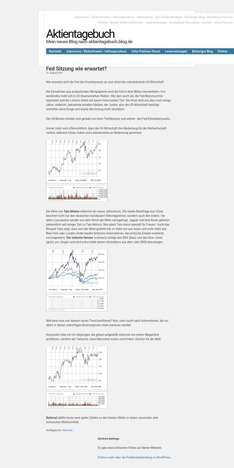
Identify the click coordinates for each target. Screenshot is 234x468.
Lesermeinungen (156, 22)
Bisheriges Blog (195, 17)
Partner (103, 22)
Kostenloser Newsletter (184, 22)
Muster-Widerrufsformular (127, 22)
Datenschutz (145, 17)
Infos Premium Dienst (146, 51)
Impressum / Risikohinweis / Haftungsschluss (104, 17)
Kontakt (207, 22)
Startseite (55, 51)
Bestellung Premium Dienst (211, 58)
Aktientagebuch (80, 33)
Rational (67, 430)
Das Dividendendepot (168, 17)
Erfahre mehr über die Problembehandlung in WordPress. (134, 457)
